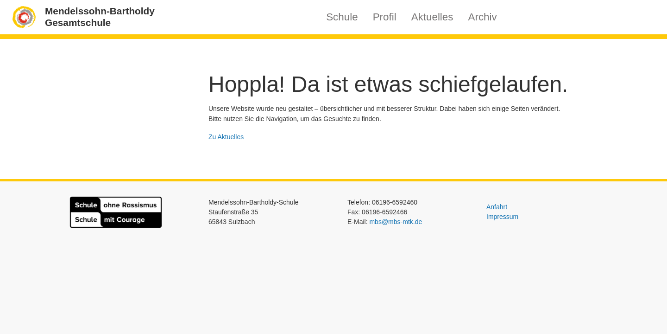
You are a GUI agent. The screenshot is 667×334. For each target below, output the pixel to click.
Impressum (502, 216)
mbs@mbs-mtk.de (395, 221)
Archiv (482, 17)
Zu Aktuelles (226, 137)
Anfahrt (496, 207)
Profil (384, 17)
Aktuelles (432, 17)
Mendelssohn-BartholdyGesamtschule (100, 17)
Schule (342, 17)
